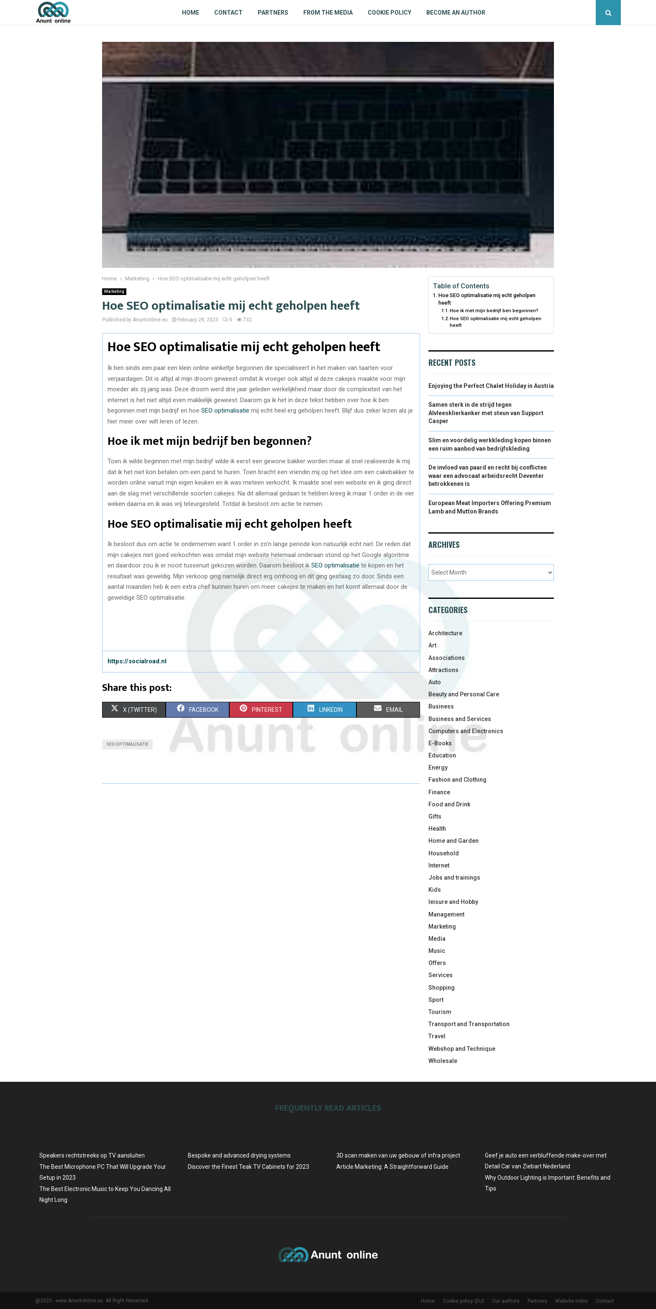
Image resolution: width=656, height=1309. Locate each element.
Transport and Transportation (469, 1024)
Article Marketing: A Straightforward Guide (392, 1166)
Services (440, 975)
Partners (273, 12)
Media (437, 938)
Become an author (455, 12)
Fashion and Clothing (457, 779)
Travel (437, 1036)
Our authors (506, 1301)
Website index (571, 1301)
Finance (439, 792)
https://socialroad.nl (137, 661)
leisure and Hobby (453, 901)
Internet (438, 865)
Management (446, 914)
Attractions (443, 670)
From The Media (328, 12)
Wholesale (442, 1060)
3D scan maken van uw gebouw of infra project (398, 1155)
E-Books (440, 743)
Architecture (445, 633)
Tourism (439, 1012)
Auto (434, 682)
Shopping (441, 987)
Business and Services (459, 719)
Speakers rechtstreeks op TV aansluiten (92, 1155)
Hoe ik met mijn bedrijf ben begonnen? (494, 310)
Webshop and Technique (461, 1048)
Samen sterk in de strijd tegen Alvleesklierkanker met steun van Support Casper (485, 412)
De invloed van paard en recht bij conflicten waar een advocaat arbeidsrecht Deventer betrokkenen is (487, 475)
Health (437, 828)
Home (190, 12)
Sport (435, 999)
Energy (438, 767)
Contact (228, 12)
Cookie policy (389, 12)
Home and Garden (453, 840)
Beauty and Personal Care (463, 694)
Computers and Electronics (465, 731)
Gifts (434, 816)
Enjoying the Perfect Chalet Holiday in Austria (491, 385)
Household (443, 853)
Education (442, 755)
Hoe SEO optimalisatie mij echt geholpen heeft (487, 299)
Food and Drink (449, 804)
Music (436, 950)
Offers (437, 963)
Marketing (114, 291)
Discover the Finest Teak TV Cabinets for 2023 (248, 1166)
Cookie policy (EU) (463, 1301)
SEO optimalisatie (225, 410)
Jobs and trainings (454, 877)
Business (441, 706)
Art (432, 645)
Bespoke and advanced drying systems (239, 1155)
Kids (434, 889)
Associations (446, 657)
